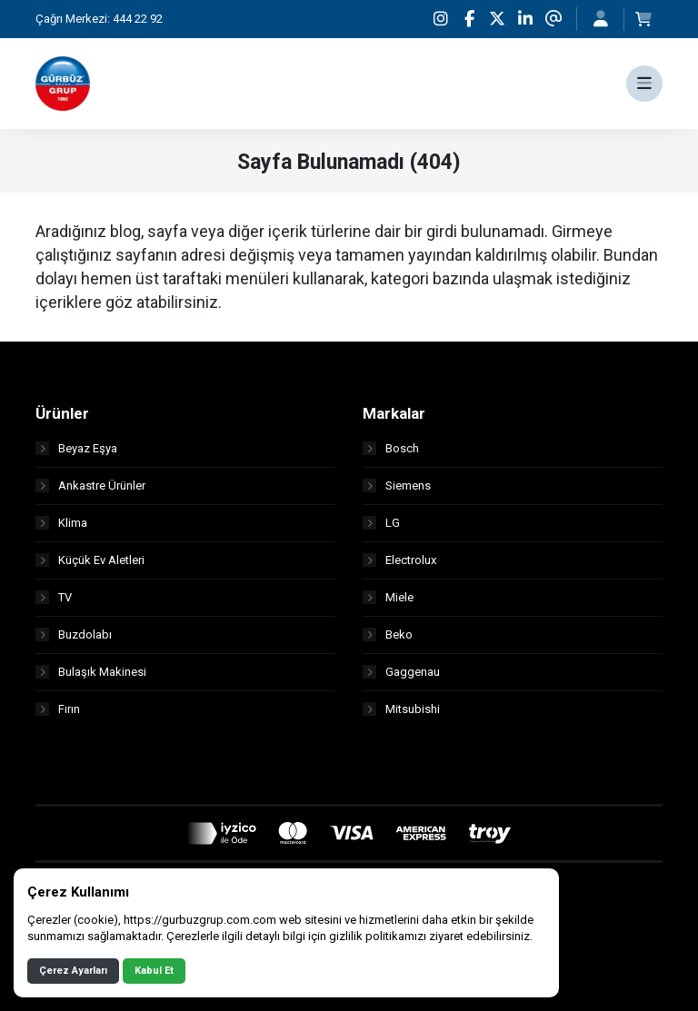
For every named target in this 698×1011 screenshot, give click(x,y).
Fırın (57, 709)
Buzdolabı (73, 634)
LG (381, 523)
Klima (61, 523)
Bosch (391, 448)
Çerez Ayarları (73, 970)
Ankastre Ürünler (90, 485)
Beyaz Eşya (76, 448)
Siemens (397, 485)
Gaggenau (401, 672)
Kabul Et (154, 970)
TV (53, 597)
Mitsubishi (401, 709)
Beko (388, 634)
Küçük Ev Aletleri (90, 560)
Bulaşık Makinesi (90, 672)
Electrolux (399, 560)
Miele (388, 597)
